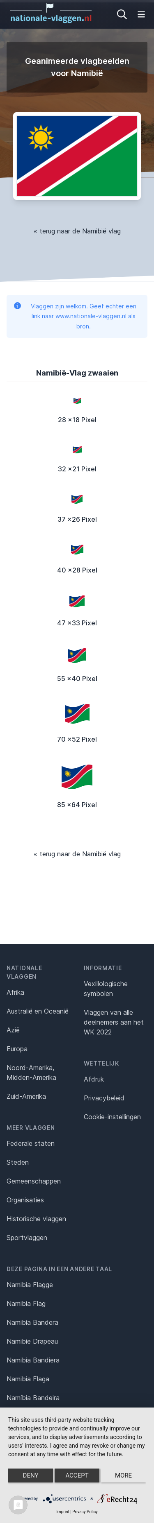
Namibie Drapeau (32, 1341)
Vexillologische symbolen (106, 989)
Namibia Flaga (28, 1379)
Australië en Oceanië (38, 1011)
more (123, 1475)
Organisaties (25, 1200)
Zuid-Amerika (26, 1096)
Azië (13, 1030)
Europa (17, 1049)
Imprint (62, 1511)
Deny (31, 1475)
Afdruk (94, 1079)
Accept (76, 1475)
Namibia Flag (26, 1303)
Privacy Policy (85, 1511)
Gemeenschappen (34, 1181)
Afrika (15, 992)
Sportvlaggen (27, 1237)
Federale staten (31, 1143)
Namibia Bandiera (33, 1360)
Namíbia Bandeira (33, 1398)
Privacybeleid (104, 1098)
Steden (18, 1162)
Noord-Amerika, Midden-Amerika (31, 1073)
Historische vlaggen (36, 1219)
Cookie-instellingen (112, 1117)
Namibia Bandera (32, 1322)
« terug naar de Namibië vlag (77, 231)
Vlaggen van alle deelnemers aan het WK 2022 (114, 1022)
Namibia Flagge (30, 1285)
